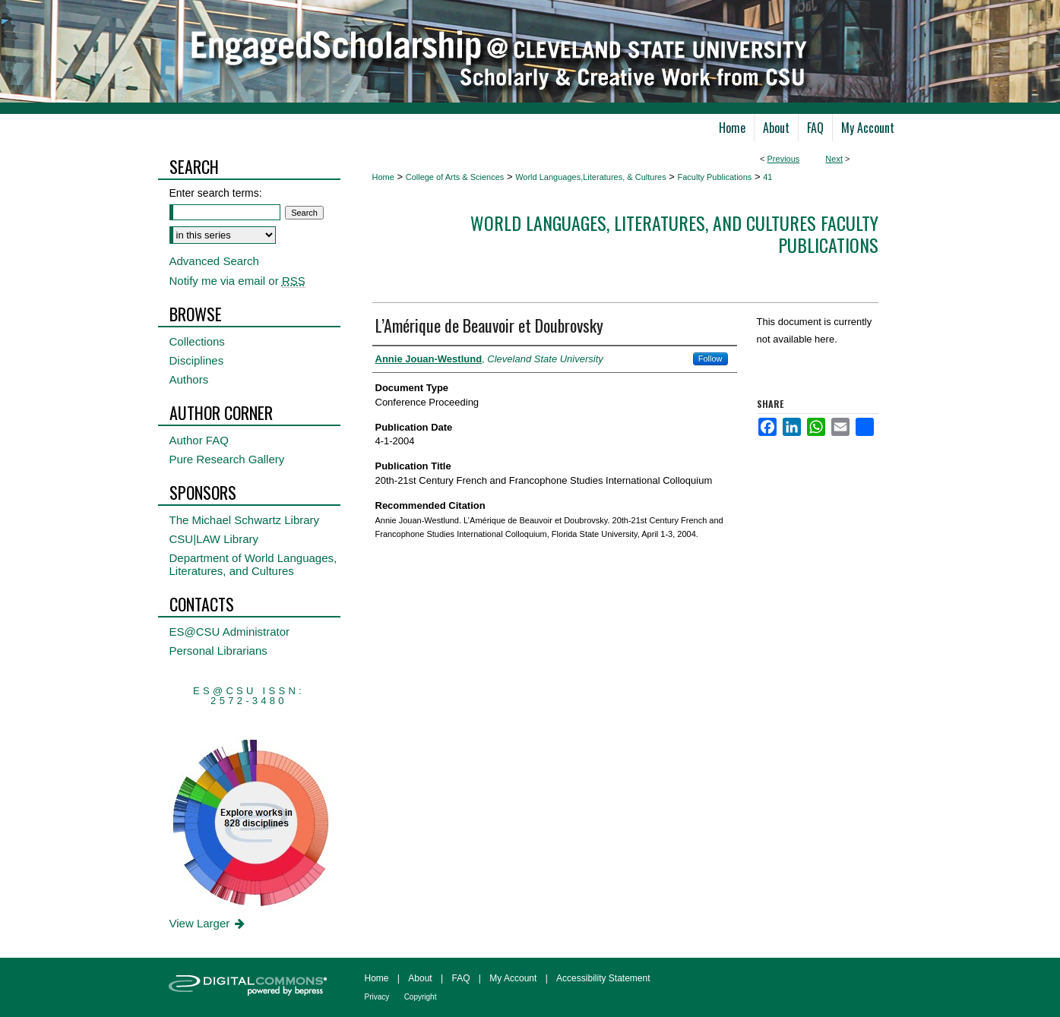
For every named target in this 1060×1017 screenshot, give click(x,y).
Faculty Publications (715, 177)
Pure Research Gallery (227, 459)
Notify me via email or (237, 280)
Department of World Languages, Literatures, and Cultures (253, 564)
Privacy (377, 997)
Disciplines (196, 360)
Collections (197, 341)
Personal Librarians (218, 650)
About (420, 978)
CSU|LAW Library (214, 538)
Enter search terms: (215, 193)
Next (834, 158)
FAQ (460, 978)
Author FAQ (199, 440)
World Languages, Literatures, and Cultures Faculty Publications (674, 233)
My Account (512, 978)
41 (767, 177)
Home (383, 177)
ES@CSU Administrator (229, 631)
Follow (710, 358)
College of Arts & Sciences (455, 177)
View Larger (208, 923)
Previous (783, 158)
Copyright (420, 997)
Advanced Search (214, 260)
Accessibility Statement (603, 978)
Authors (189, 379)
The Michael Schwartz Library (244, 519)
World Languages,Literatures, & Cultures (590, 177)
